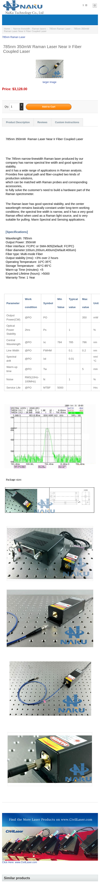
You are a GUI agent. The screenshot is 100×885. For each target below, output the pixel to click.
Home (7, 28)
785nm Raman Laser (60, 28)
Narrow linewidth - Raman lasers (29, 28)
